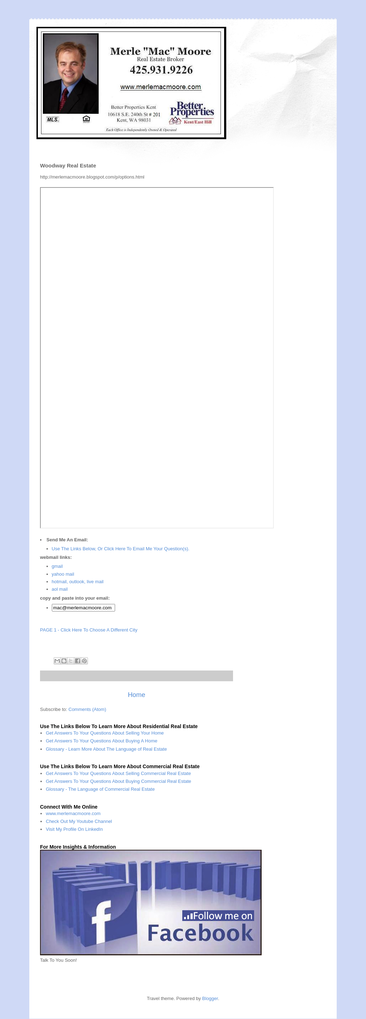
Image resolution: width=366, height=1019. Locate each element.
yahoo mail (63, 574)
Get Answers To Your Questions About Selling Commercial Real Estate (118, 773)
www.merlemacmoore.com (73, 813)
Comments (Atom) (87, 709)
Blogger (210, 998)
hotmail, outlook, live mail (78, 581)
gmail (57, 566)
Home (136, 694)
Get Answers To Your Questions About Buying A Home (101, 740)
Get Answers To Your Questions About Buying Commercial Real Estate (118, 781)
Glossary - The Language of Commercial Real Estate (100, 789)
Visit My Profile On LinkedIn (74, 829)
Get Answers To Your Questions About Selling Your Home (105, 733)
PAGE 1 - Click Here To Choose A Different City (88, 630)
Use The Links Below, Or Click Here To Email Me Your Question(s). (120, 548)
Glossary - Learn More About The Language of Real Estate (106, 749)
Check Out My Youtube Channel (79, 821)
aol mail (60, 589)
